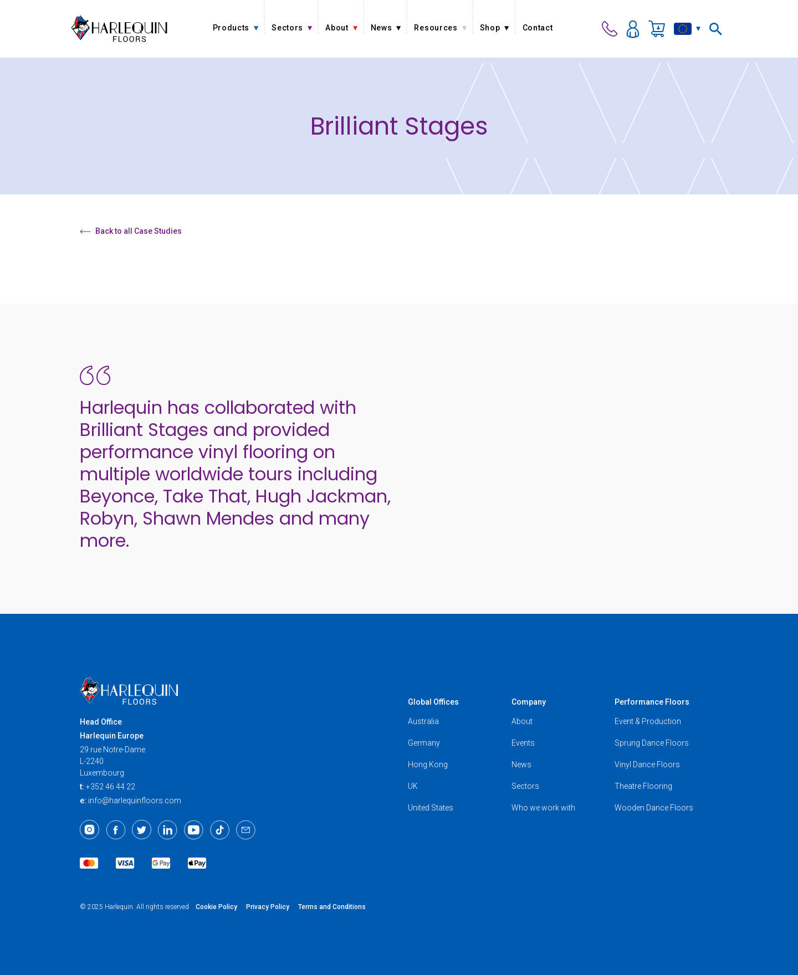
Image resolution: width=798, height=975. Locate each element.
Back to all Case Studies (131, 231)
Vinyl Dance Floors (647, 764)
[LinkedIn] (167, 830)
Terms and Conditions (332, 907)
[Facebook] (115, 830)
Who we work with (543, 807)
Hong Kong (428, 764)
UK (413, 786)
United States (430, 807)
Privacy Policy (267, 907)
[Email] (245, 830)
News (521, 764)
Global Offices (433, 701)
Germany (424, 742)
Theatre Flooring (643, 786)
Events (523, 742)
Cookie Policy (216, 907)
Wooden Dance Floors (654, 807)
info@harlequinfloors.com (134, 800)
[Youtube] (193, 830)
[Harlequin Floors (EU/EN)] (119, 28)
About (522, 721)
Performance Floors (652, 701)
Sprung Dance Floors (652, 742)
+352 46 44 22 (110, 786)
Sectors (525, 786)
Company (528, 701)
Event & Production (648, 721)
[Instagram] (89, 830)
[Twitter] (141, 830)
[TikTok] (219, 830)
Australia (423, 721)
